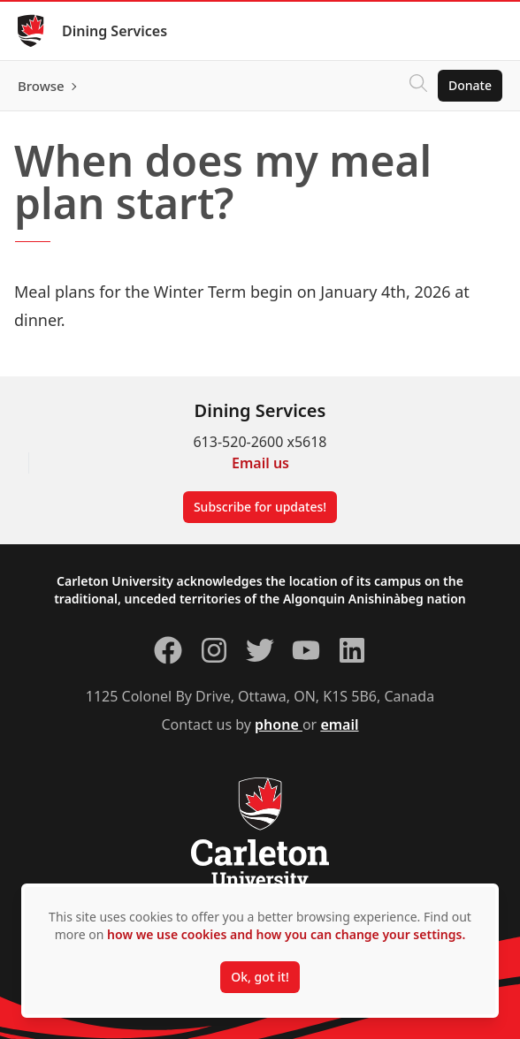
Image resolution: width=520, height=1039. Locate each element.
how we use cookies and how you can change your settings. (286, 934)
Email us (260, 463)
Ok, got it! (259, 976)
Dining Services (114, 31)
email (339, 724)
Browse (41, 86)
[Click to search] (418, 86)
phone (278, 724)
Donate (470, 85)
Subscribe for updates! (260, 506)
